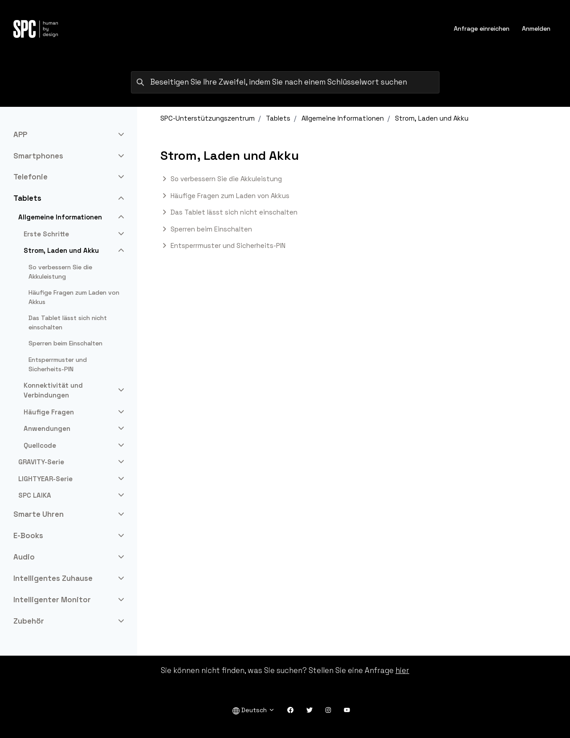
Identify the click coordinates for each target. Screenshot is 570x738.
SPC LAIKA (34, 495)
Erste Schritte (46, 234)
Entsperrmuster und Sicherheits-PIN (228, 245)
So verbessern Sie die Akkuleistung (226, 178)
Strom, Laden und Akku (431, 118)
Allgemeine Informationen (342, 118)
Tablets (278, 118)
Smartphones (38, 156)
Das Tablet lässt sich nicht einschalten (234, 212)
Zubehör (28, 621)
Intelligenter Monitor (52, 599)
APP (20, 134)
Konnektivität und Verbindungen (53, 390)
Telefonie (30, 177)
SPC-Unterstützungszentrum (207, 118)
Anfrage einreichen (481, 28)
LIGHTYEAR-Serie (45, 478)
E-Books (28, 535)
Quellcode (40, 445)
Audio (24, 557)
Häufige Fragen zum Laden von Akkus (230, 195)
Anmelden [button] (536, 28)
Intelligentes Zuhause (53, 578)
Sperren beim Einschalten (211, 229)
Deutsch (253, 710)
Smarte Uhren (38, 514)
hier (402, 670)
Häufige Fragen (49, 412)
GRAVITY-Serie (41, 462)
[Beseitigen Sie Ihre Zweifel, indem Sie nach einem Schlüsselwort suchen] (285, 82)
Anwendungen (47, 428)
